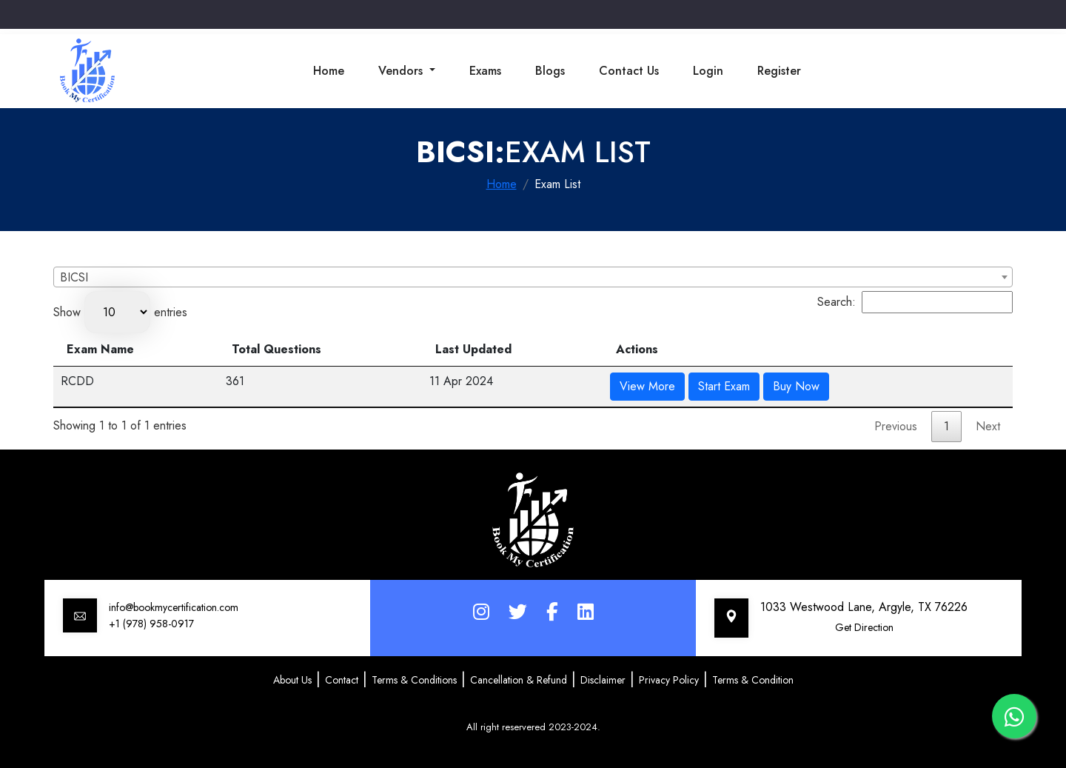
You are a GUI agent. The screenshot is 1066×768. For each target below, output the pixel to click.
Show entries (120, 312)
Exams (485, 70)
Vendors (402, 70)
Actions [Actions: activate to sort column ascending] (637, 349)
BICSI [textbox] (74, 277)
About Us (292, 679)
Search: (915, 302)
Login (708, 70)
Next (988, 426)
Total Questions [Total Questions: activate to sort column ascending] (276, 349)
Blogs (550, 70)
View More (647, 386)
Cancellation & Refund (518, 679)
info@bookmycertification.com (173, 607)
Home (328, 70)
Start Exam (724, 386)
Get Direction (864, 627)
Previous (895, 426)
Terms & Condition (753, 679)
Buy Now (796, 386)
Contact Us (629, 70)
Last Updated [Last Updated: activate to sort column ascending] (473, 349)
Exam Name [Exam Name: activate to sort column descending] (100, 349)
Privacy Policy (669, 679)
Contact (341, 679)
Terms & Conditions (414, 679)
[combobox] (533, 277)
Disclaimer (603, 679)
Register (779, 70)
